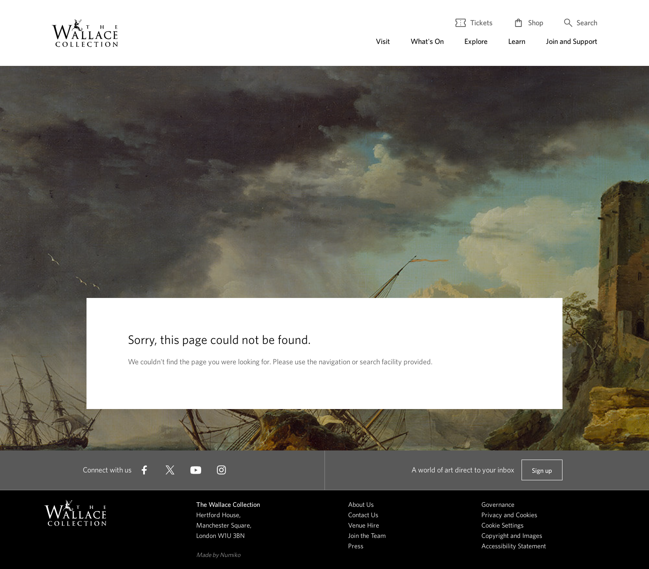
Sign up (541, 474)
